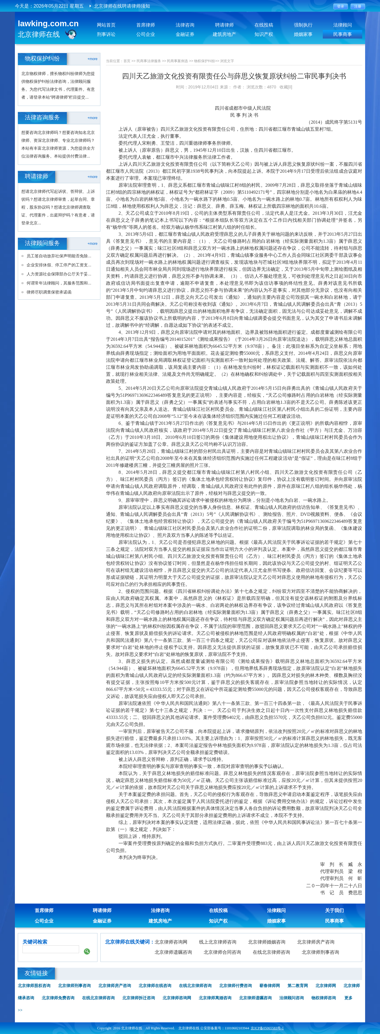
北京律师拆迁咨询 (138, 998)
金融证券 (185, 34)
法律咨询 (185, 24)
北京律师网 (325, 986)
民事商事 (342, 34)
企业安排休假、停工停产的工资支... (59, 265)
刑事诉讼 (106, 34)
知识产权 (264, 34)
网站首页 (106, 24)
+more (92, 59)
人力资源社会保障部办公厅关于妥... (59, 274)
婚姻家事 (303, 34)
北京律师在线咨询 (155, 986)
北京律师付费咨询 (235, 986)
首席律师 (145, 24)
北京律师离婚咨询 (215, 998)
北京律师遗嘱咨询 (173, 952)
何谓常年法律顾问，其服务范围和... (59, 283)
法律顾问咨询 (291, 998)
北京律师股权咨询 (34, 986)
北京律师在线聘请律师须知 (122, 6)
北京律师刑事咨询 (320, 952)
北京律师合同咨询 (222, 952)
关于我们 (334, 910)
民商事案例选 (177, 61)
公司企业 (145, 34)
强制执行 (303, 24)
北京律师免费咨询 (58, 998)
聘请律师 (224, 24)
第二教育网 (297, 986)
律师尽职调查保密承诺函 (49, 292)
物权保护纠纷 (204, 61)
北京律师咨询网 (171, 941)
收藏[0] (286, 87)
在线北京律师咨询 (271, 952)
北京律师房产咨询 (315, 941)
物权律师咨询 (323, 998)
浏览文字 (227, 61)
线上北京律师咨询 (217, 941)
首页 (126, 61)
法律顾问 (342, 24)
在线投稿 (264, 24)
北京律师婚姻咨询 (266, 941)
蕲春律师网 (269, 986)
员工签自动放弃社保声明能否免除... (59, 256)
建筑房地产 (224, 34)
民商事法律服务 (149, 61)
